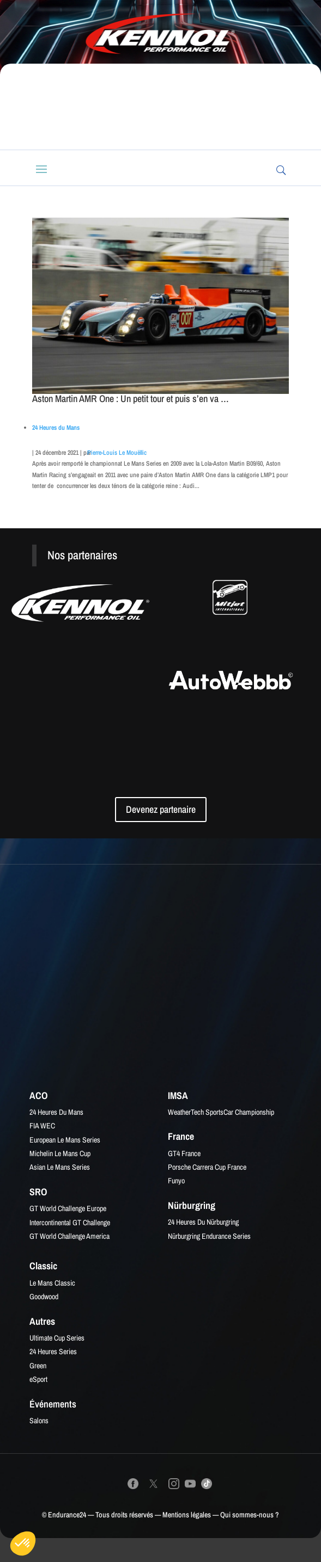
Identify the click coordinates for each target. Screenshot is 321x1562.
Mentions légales (186, 1515)
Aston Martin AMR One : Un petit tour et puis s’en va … (130, 398)
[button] (23, 1543)
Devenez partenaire (161, 809)
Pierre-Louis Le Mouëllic (117, 452)
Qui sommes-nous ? (249, 1515)
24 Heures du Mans (56, 427)
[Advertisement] (165, 106)
